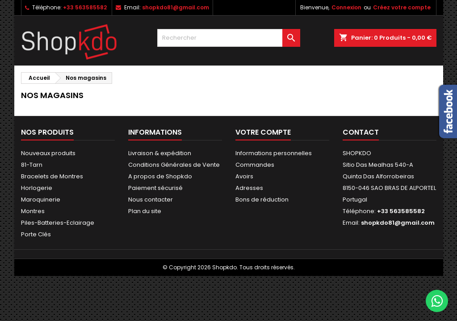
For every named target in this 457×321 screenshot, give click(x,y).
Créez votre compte (402, 7)
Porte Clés (36, 234)
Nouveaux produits (48, 153)
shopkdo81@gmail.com (175, 7)
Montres (33, 211)
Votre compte (263, 132)
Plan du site (144, 211)
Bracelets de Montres (52, 176)
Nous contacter (150, 199)
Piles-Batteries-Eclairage (57, 222)
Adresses (249, 188)
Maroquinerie (40, 199)
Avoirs (244, 176)
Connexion (346, 7)
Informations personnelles (273, 153)
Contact (361, 132)
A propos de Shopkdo (160, 176)
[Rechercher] (228, 38)
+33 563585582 (85, 7)
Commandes (254, 164)
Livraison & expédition (159, 153)
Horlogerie (36, 188)
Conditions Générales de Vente (174, 164)
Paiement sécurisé (155, 188)
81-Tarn (31, 164)
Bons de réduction (262, 199)
